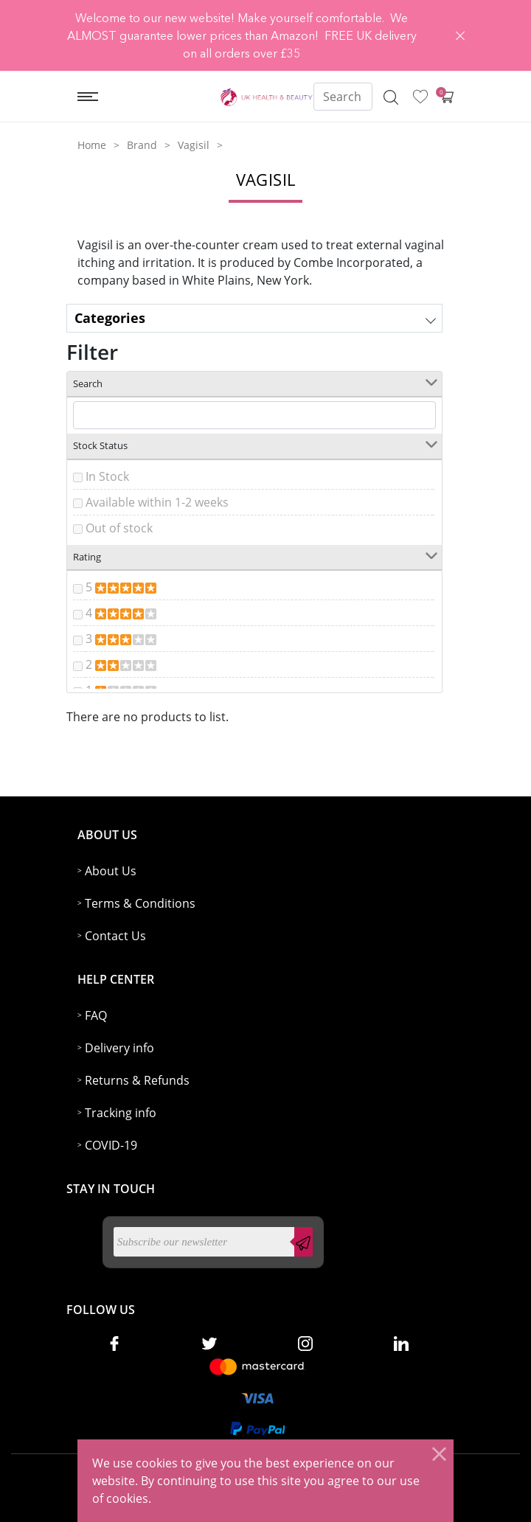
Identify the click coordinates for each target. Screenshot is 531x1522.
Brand (142, 145)
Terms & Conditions (140, 903)
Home (91, 145)
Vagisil (193, 145)
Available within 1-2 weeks (157, 502)
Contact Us (115, 936)
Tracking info (120, 1113)
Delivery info (119, 1048)
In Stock (107, 476)
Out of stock (119, 528)
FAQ (96, 1015)
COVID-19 (111, 1145)
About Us (110, 871)
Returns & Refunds (137, 1080)
